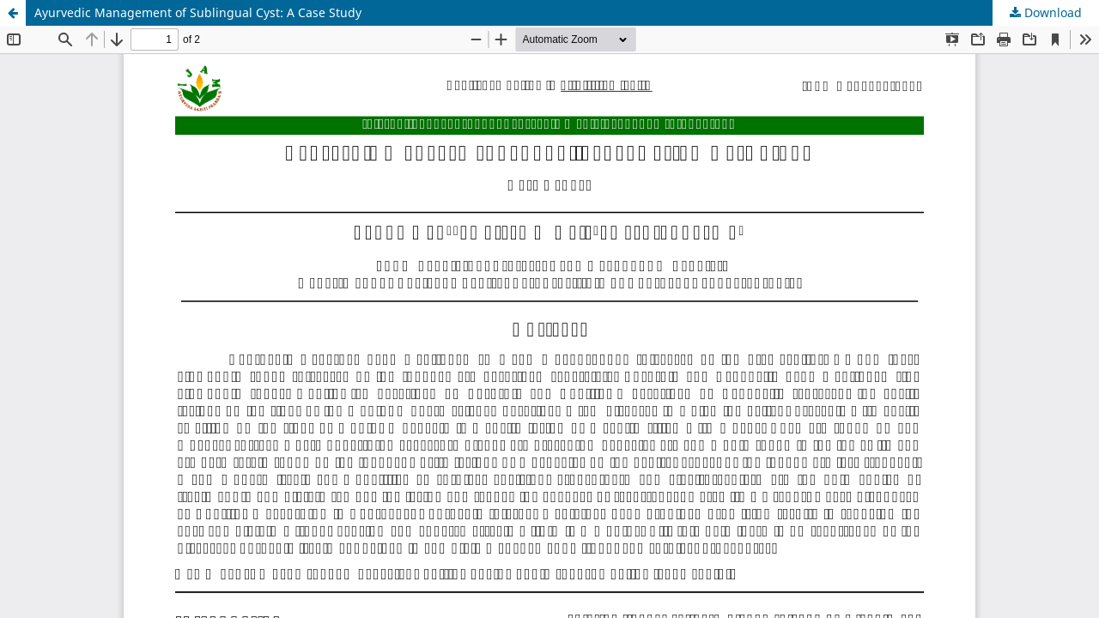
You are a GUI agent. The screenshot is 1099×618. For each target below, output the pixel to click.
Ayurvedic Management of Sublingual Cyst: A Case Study (197, 12)
